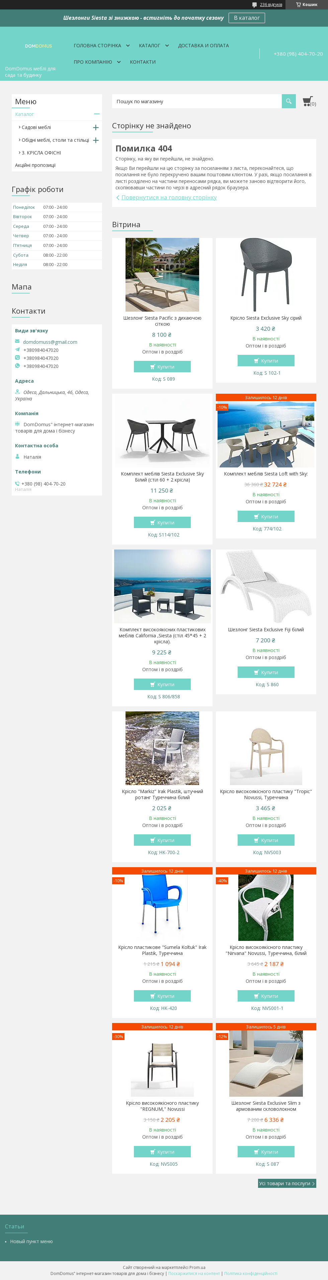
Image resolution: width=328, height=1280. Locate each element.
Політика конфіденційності (250, 1273)
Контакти (143, 62)
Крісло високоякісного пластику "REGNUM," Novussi (162, 1106)
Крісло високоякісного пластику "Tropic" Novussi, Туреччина (266, 794)
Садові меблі (36, 127)
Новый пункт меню (31, 1241)
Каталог (149, 45)
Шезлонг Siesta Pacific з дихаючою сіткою (162, 321)
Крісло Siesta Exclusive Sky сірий (266, 318)
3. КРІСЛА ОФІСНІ (41, 152)
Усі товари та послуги (284, 1183)
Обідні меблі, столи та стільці (55, 140)
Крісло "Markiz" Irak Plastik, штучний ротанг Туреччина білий (162, 794)
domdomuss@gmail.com (50, 342)
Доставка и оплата (203, 45)
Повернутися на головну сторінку (169, 197)
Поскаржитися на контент (194, 1273)
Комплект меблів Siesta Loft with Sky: (266, 474)
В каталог (247, 17)
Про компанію (93, 62)
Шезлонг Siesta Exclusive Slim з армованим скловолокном (266, 1106)
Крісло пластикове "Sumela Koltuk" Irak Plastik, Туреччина (162, 950)
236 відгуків (271, 4)
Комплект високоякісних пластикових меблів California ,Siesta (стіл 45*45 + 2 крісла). (162, 636)
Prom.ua (197, 1267)
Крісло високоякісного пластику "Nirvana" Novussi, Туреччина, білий (266, 950)
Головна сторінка (97, 45)
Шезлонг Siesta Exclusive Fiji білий (266, 630)
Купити (165, 366)
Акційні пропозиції (35, 165)
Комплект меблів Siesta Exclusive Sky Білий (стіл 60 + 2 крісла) (162, 477)
